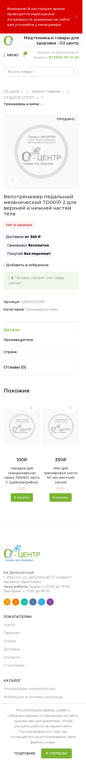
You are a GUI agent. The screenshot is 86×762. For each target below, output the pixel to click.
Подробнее (25, 753)
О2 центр (12, 91)
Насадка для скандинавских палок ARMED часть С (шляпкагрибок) (22, 475)
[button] (22, 497)
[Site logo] (8, 40)
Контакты (12, 657)
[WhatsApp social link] (24, 602)
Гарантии (12, 633)
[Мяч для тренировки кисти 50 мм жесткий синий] (61, 426)
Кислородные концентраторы (29, 688)
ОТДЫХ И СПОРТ (19, 97)
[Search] (41, 72)
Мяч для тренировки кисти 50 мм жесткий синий (60, 475)
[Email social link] (7, 602)
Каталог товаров (46, 91)
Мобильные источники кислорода (33, 697)
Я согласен (56, 753)
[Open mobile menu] (11, 55)
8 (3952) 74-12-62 (64, 57)
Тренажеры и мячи (22, 104)
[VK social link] (33, 602)
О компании (14, 665)
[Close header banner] (76, 16)
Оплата (10, 641)
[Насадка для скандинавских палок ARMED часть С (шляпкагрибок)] (22, 426)
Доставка (12, 649)
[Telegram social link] (41, 602)
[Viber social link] (50, 602)
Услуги (9, 625)
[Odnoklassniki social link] (15, 602)
